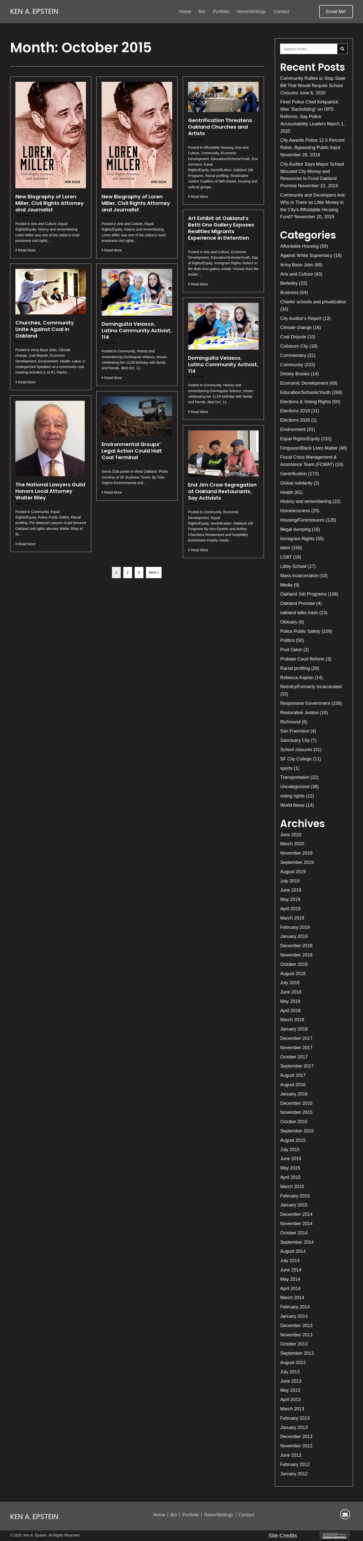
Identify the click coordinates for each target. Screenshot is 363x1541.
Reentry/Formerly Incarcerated (311, 686)
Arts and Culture (296, 274)
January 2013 (294, 1427)
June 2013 (290, 1381)
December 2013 (296, 1325)
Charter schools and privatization (313, 301)
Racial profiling (295, 668)
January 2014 (294, 1316)
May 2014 (290, 1279)
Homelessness (295, 510)
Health (286, 492)
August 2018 (293, 973)
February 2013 (295, 1418)
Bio (173, 1515)
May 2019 (290, 899)
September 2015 (297, 1130)
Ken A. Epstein (34, 11)
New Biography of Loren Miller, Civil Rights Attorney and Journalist (49, 203)
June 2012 (290, 1455)
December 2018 (296, 945)
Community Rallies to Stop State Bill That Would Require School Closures (312, 85)
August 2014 (293, 1251)
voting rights (292, 795)
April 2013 (290, 1399)
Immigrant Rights (297, 538)
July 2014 (289, 1260)
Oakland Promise (297, 603)
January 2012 (294, 1473)
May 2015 (290, 1167)
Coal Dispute (293, 336)
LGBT (286, 557)
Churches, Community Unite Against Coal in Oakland (44, 329)
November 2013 (296, 1334)
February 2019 (295, 927)
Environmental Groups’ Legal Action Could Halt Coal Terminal (132, 451)
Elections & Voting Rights (305, 401)
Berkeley (289, 283)
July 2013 (289, 1371)
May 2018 (290, 1001)
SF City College (296, 758)
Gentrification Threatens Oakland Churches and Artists (220, 127)
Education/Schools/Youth (305, 392)
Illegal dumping (295, 529)
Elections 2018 (295, 410)
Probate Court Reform (302, 659)
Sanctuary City (295, 740)
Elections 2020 (295, 420)
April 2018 (290, 1010)
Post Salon (291, 649)
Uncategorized (294, 786)
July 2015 (289, 1149)
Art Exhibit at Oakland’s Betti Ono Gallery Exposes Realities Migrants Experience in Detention (221, 228)
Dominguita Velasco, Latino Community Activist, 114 (137, 330)
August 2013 (293, 1362)
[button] (336, 11)
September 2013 (297, 1353)
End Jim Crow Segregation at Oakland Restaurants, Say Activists (222, 491)
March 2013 (292, 1408)
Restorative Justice (299, 712)
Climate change (296, 327)
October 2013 (294, 1343)
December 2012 (296, 1436)
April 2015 (290, 1177)
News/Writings (218, 1515)
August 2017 (293, 1075)
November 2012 (296, 1445)
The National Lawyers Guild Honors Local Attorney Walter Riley (50, 491)
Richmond (290, 721)
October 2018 (294, 964)
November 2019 (296, 853)
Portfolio (190, 1515)
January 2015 (294, 1204)
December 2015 (296, 1103)
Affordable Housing (299, 246)
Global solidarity (296, 483)
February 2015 (295, 1195)
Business (289, 292)
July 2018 (289, 982)
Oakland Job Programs (303, 594)
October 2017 (294, 1056)
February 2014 (295, 1306)
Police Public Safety (300, 631)
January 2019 (294, 936)
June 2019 (290, 890)
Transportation (294, 777)
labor (285, 547)
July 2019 (289, 881)
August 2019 (293, 871)
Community (291, 364)
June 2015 (290, 1158)
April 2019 (290, 908)
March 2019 (292, 918)
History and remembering (305, 501)
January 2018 (294, 1029)
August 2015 (293, 1140)
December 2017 (296, 1038)
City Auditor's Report (300, 318)
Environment (293, 429)
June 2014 (290, 1269)
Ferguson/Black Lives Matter (309, 448)
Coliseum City (294, 346)
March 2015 (292, 1186)
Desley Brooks (294, 373)
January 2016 (294, 1093)
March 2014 (292, 1297)
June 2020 (290, 834)
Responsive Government (305, 703)
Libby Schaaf (293, 566)
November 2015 (296, 1112)
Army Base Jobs (296, 264)
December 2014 (296, 1214)
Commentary (293, 355)
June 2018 (290, 992)
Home (159, 1515)
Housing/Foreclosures (302, 520)
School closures (296, 749)
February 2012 (295, 1464)
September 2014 (297, 1242)
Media (286, 585)
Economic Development (304, 383)
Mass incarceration (299, 575)
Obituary (288, 622)
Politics (287, 640)
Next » (154, 572)
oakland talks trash (299, 612)
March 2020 (292, 843)
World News (292, 805)
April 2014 (290, 1288)
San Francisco (294, 730)
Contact (246, 1515)
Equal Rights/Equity (300, 438)
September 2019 (297, 862)
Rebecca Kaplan (296, 677)
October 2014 (294, 1232)
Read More (25, 250)
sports (286, 768)
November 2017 (296, 1047)
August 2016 (293, 1084)
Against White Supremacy (306, 255)
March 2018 (292, 1019)
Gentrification (293, 473)
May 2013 (290, 1390)
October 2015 (294, 1121)
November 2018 (296, 955)
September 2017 (297, 1066)
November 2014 (296, 1223)
